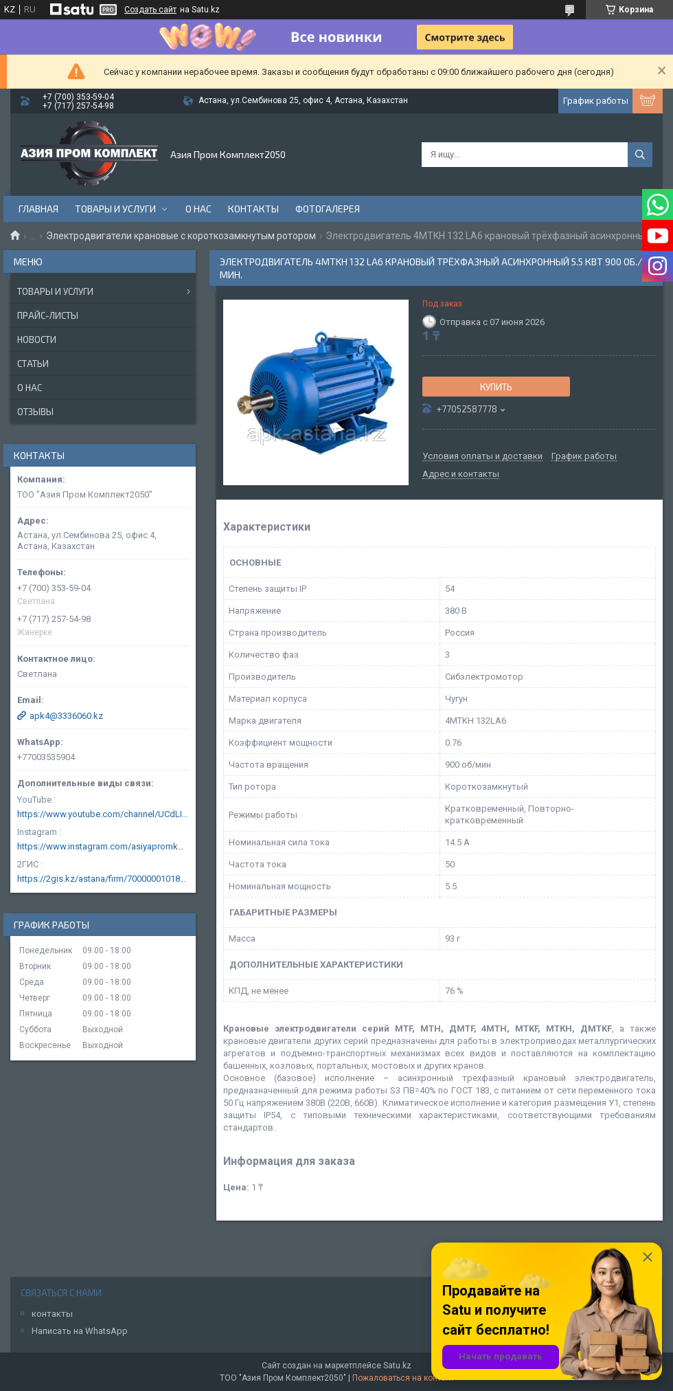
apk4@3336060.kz (66, 716)
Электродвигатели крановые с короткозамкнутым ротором (181, 235)
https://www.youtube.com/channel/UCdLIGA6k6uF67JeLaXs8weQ (103, 814)
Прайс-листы (47, 315)
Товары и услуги (115, 208)
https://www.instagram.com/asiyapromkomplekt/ (103, 846)
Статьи (33, 363)
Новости (36, 339)
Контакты (253, 208)
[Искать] (640, 154)
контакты (52, 1314)
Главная (38, 208)
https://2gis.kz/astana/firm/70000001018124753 (103, 878)
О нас (198, 208)
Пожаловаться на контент (403, 1378)
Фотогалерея (327, 208)
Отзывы (35, 411)
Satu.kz (397, 1365)
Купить (496, 386)
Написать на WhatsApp (80, 1331)
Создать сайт (150, 9)
